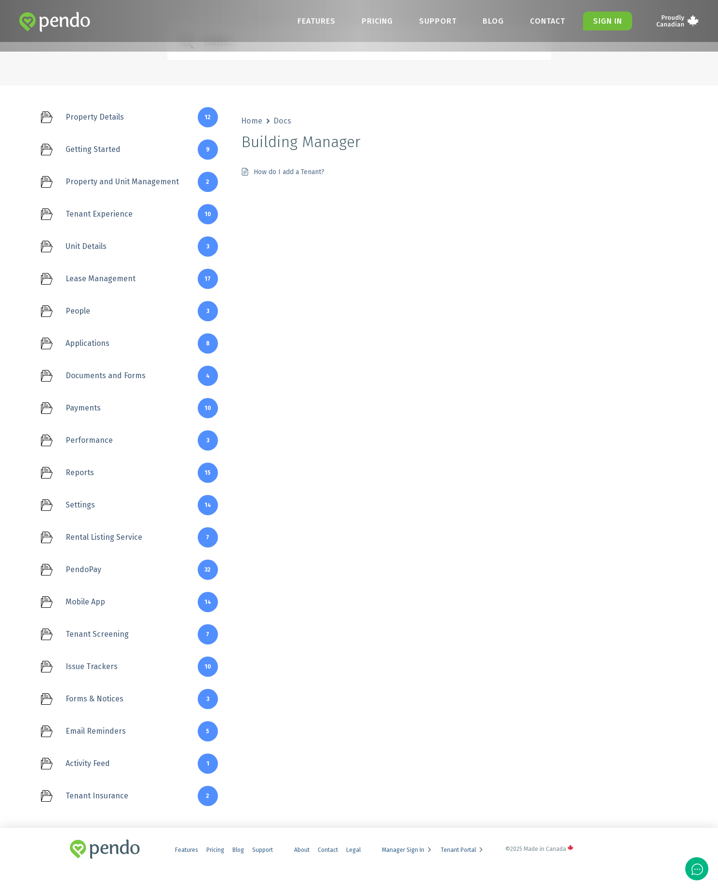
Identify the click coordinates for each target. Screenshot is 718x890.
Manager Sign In (407, 850)
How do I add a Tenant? (289, 172)
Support (431, 21)
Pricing (368, 21)
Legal (353, 850)
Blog (488, 21)
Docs (282, 120)
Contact (544, 21)
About (302, 850)
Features (306, 21)
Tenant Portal (462, 850)
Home (252, 120)
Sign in (606, 21)
